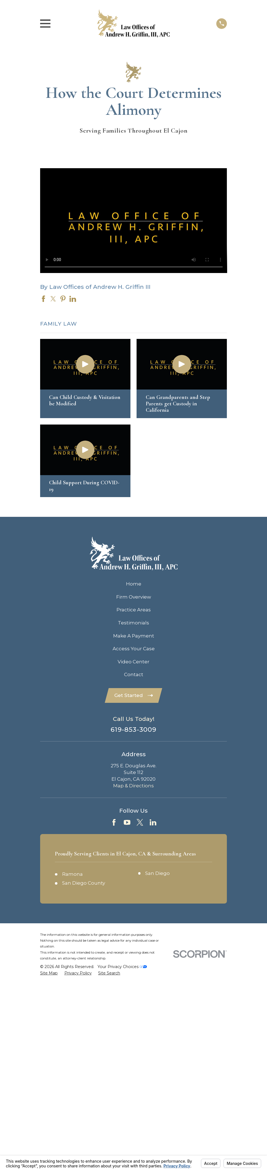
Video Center (133, 661)
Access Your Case (134, 648)
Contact (133, 674)
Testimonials (133, 623)
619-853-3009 (134, 729)
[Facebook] (114, 822)
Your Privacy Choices (122, 966)
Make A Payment (133, 636)
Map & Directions (133, 785)
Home (133, 584)
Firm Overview (133, 597)
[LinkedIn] (153, 822)
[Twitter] (140, 822)
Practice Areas (133, 609)
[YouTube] (127, 822)
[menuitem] (49, 973)
